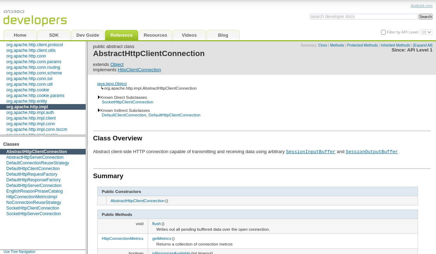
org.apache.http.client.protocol (34, 44)
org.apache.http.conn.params (33, 61)
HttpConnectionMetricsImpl (31, 196)
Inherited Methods (395, 45)
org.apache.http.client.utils (30, 50)
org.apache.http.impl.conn (30, 123)
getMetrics (161, 238)
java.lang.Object (112, 83)
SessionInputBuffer (310, 151)
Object (117, 64)
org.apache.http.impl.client (31, 118)
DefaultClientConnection (124, 115)
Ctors (322, 45)
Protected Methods (362, 45)
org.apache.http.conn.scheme (34, 73)
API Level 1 (419, 50)
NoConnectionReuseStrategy (33, 202)
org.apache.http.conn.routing (33, 67)
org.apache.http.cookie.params (35, 95)
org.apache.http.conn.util (29, 84)
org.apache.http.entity (26, 101)
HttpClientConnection (139, 69)
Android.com (421, 6)
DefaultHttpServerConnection (33, 185)
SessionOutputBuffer (372, 151)
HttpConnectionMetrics (122, 238)
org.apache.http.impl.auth (30, 112)
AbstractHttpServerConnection (34, 157)
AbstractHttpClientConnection (36, 151)
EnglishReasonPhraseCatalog (34, 191)
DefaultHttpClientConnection (33, 168)
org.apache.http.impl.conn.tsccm (36, 129)
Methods (337, 45)
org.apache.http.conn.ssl (29, 78)
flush (156, 223)
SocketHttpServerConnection (33, 213)
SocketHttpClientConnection (32, 208)
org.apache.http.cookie (27, 89)
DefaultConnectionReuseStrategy (37, 163)
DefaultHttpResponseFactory (33, 179)
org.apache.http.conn (26, 56)
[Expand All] (422, 45)
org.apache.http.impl (27, 106)
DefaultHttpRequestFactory (31, 174)
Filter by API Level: (403, 32)
